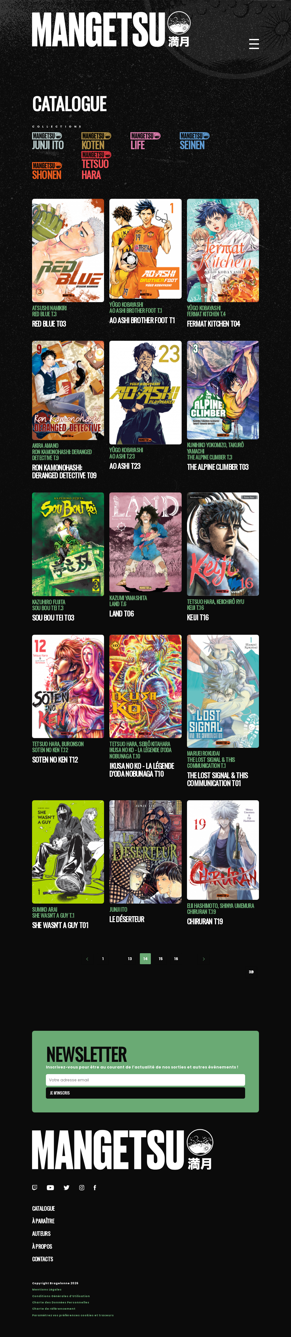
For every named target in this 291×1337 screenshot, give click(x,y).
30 (251, 972)
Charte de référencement (53, 1309)
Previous (87, 959)
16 (176, 958)
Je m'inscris (60, 1093)
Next (203, 959)
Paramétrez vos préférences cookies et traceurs (73, 1315)
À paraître (43, 1221)
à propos (42, 1246)
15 (161, 958)
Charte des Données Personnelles (60, 1302)
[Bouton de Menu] (254, 44)
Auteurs (41, 1233)
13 (130, 958)
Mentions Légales (47, 1289)
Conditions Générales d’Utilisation (61, 1296)
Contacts (42, 1259)
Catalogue (43, 1208)
